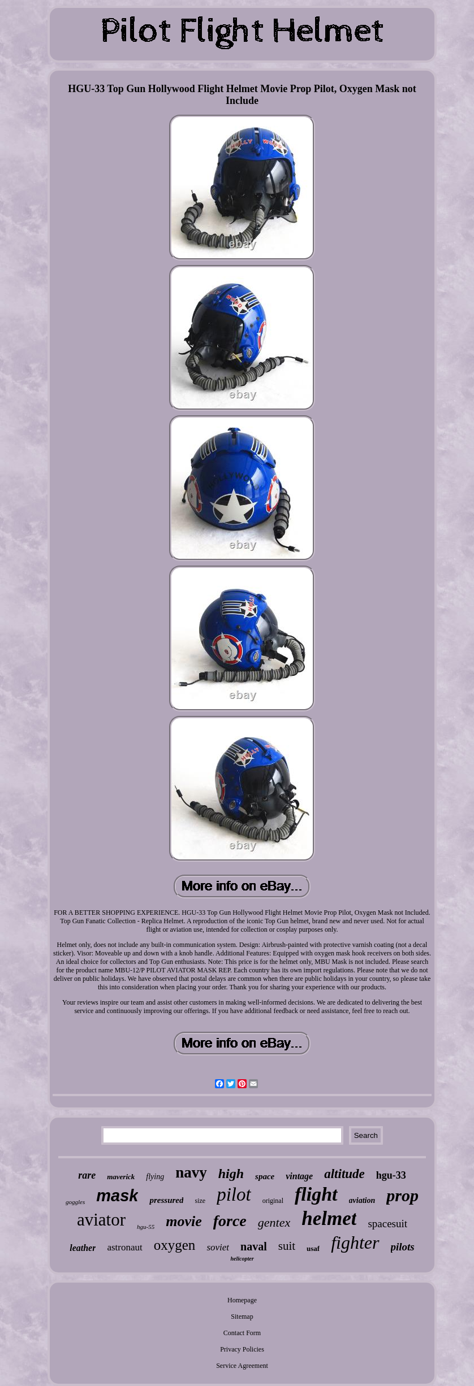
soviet (217, 1247)
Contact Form (242, 1333)
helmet (328, 1218)
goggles (75, 1201)
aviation (362, 1200)
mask (117, 1196)
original (272, 1201)
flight (316, 1194)
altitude (344, 1174)
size (200, 1201)
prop (402, 1195)
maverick (121, 1176)
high (231, 1173)
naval (253, 1246)
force (230, 1220)
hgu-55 (145, 1226)
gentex (274, 1222)
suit (286, 1246)
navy (191, 1172)
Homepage (242, 1300)
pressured (166, 1200)
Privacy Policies (242, 1349)
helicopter (241, 1258)
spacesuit (387, 1223)
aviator (101, 1219)
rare (87, 1175)
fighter (355, 1242)
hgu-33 (391, 1175)
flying (155, 1176)
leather (83, 1248)
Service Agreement (242, 1366)
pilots (403, 1247)
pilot (234, 1194)
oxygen (175, 1245)
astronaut (124, 1247)
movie (184, 1221)
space (264, 1176)
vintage (299, 1176)
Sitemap (242, 1316)
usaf (313, 1248)
